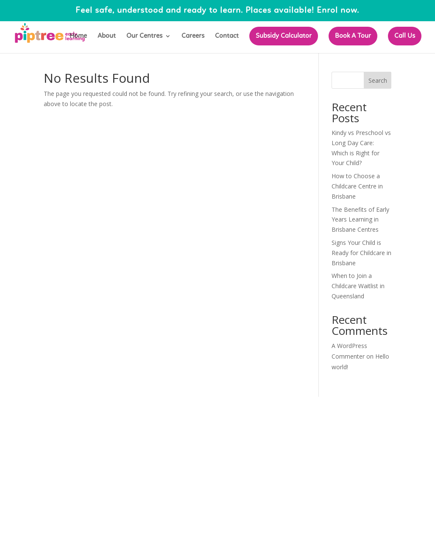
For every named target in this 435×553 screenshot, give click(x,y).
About (107, 36)
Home (78, 36)
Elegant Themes (104, 408)
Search (377, 80)
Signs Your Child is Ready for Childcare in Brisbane (361, 253)
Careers (192, 36)
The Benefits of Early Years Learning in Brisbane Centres (360, 219)
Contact (227, 36)
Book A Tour (353, 36)
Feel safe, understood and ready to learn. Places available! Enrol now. (217, 10)
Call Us (404, 36)
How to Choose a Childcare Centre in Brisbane (357, 186)
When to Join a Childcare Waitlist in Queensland (358, 286)
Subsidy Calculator (284, 36)
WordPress (187, 408)
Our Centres (144, 36)
